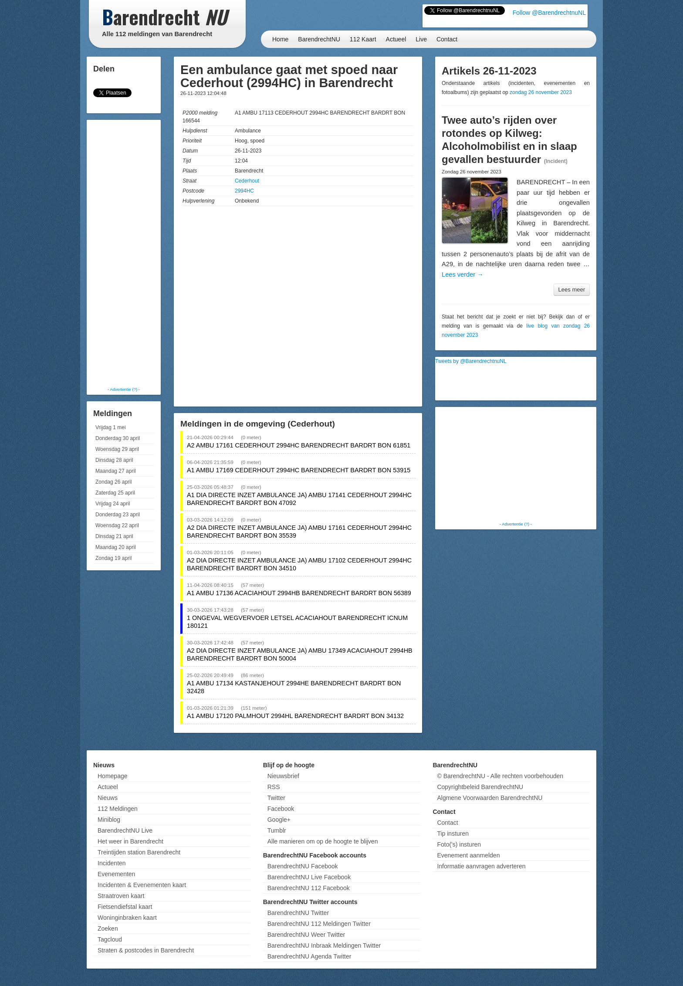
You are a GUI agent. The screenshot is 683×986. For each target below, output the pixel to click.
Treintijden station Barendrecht (139, 852)
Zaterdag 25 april (115, 493)
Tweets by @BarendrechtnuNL (471, 361)
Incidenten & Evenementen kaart (142, 884)
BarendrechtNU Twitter (298, 912)
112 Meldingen (118, 808)
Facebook (280, 808)
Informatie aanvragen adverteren (481, 866)
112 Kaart (363, 39)
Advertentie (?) (123, 389)
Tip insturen (453, 833)
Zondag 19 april (113, 558)
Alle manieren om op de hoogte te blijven (322, 841)
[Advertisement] (124, 252)
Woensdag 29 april (117, 449)
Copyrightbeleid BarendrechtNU (480, 786)
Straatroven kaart (121, 895)
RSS (273, 786)
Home (280, 39)
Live (421, 39)
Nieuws (108, 797)
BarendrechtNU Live (125, 830)
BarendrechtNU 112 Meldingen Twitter (319, 923)
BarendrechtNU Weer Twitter (306, 934)
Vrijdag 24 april (112, 504)
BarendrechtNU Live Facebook (309, 877)
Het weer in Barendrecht (130, 841)
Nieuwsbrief (283, 776)
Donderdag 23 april (117, 515)
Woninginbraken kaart (127, 917)
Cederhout (247, 181)
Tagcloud (110, 939)
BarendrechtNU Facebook (302, 866)
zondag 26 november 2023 (541, 92)
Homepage (113, 776)
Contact (446, 39)
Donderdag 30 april (117, 438)
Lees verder (463, 274)
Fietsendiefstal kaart (125, 906)
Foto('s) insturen (459, 844)
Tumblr (276, 830)
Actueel (396, 39)
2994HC (244, 191)
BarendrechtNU (319, 39)
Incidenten (112, 863)
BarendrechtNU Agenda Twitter (309, 956)
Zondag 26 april (113, 482)
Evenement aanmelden (468, 855)
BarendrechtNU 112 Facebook (308, 887)
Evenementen (116, 874)
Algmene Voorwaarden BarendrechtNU (489, 797)
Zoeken (108, 928)
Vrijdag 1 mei (110, 427)
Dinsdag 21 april (114, 536)
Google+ (279, 819)
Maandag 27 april (115, 471)
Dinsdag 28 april (114, 460)
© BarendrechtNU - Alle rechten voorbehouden (500, 776)
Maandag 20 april (115, 547)
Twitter (276, 797)
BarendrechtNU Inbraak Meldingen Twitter (324, 945)
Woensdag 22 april (117, 525)
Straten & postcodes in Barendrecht (146, 950)
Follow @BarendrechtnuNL (549, 12)
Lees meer (571, 289)
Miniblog (109, 819)
